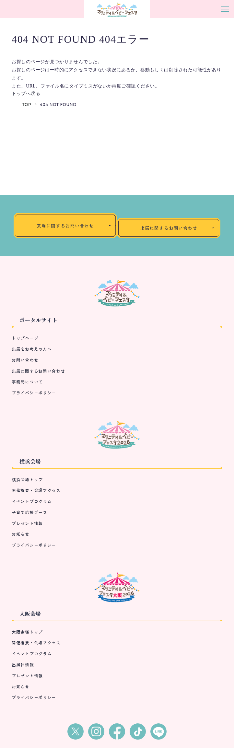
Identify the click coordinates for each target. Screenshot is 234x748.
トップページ (25, 338)
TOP (26, 104)
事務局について (27, 382)
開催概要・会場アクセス (36, 490)
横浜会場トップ (27, 479)
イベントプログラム (32, 501)
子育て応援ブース (29, 512)
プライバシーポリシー (34, 393)
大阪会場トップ (27, 632)
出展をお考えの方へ (32, 349)
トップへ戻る (26, 93)
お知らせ (20, 534)
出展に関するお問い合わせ (38, 371)
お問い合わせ (25, 360)
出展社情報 (23, 664)
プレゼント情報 (27, 523)
